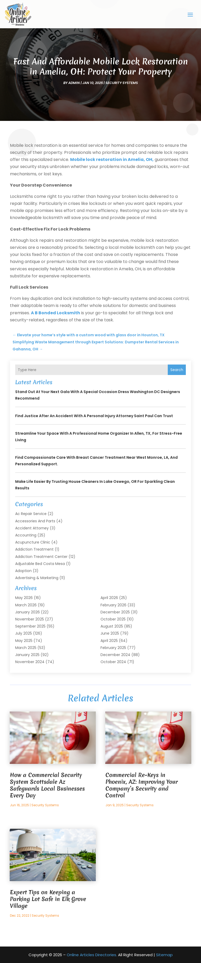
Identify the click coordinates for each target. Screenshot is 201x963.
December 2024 (115, 654)
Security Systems (121, 82)
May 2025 (23, 640)
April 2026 (109, 597)
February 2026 (113, 604)
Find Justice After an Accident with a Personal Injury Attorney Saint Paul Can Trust (94, 415)
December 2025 (115, 611)
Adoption (23, 570)
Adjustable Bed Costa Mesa (40, 563)
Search (176, 369)
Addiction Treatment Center (41, 556)
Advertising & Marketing (36, 577)
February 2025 (113, 647)
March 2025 (25, 647)
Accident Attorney (32, 527)
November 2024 (29, 661)
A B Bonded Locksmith (55, 313)
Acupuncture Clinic (32, 542)
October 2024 (113, 661)
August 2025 (111, 626)
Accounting (25, 535)
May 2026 (24, 597)
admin (74, 82)
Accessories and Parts (35, 520)
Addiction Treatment (34, 549)
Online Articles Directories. (92, 955)
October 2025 (113, 619)
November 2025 (29, 619)
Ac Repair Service (31, 513)
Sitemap (164, 955)
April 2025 (109, 640)
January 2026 (27, 611)
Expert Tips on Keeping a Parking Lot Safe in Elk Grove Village (48, 899)
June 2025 (109, 633)
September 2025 (30, 626)
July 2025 (23, 633)
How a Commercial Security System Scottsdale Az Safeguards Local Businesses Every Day (47, 785)
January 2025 (27, 654)
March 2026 (26, 604)
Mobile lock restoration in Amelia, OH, (112, 159)
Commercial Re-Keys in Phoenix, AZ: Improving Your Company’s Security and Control (141, 785)
